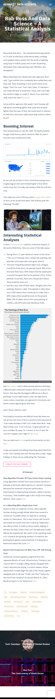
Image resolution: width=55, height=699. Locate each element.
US (18, 616)
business (7, 602)
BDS (5, 597)
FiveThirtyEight (16, 244)
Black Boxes (33, 597)
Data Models (37, 602)
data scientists (22, 606)
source (26, 97)
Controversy (18, 602)
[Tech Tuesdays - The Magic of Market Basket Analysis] (27, 644)
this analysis (12, 386)
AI (27, 11)
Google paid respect (42, 197)
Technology (35, 611)
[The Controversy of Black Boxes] (27, 672)
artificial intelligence (37, 592)
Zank (28, 35)
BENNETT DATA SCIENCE (19, 4)
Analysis (23, 592)
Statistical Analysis (11, 611)
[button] (50, 4)
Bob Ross (44, 597)
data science (9, 606)
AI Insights (13, 592)
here (21, 440)
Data (27, 602)
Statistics (24, 611)
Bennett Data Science (18, 597)
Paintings (34, 606)
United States (9, 616)
